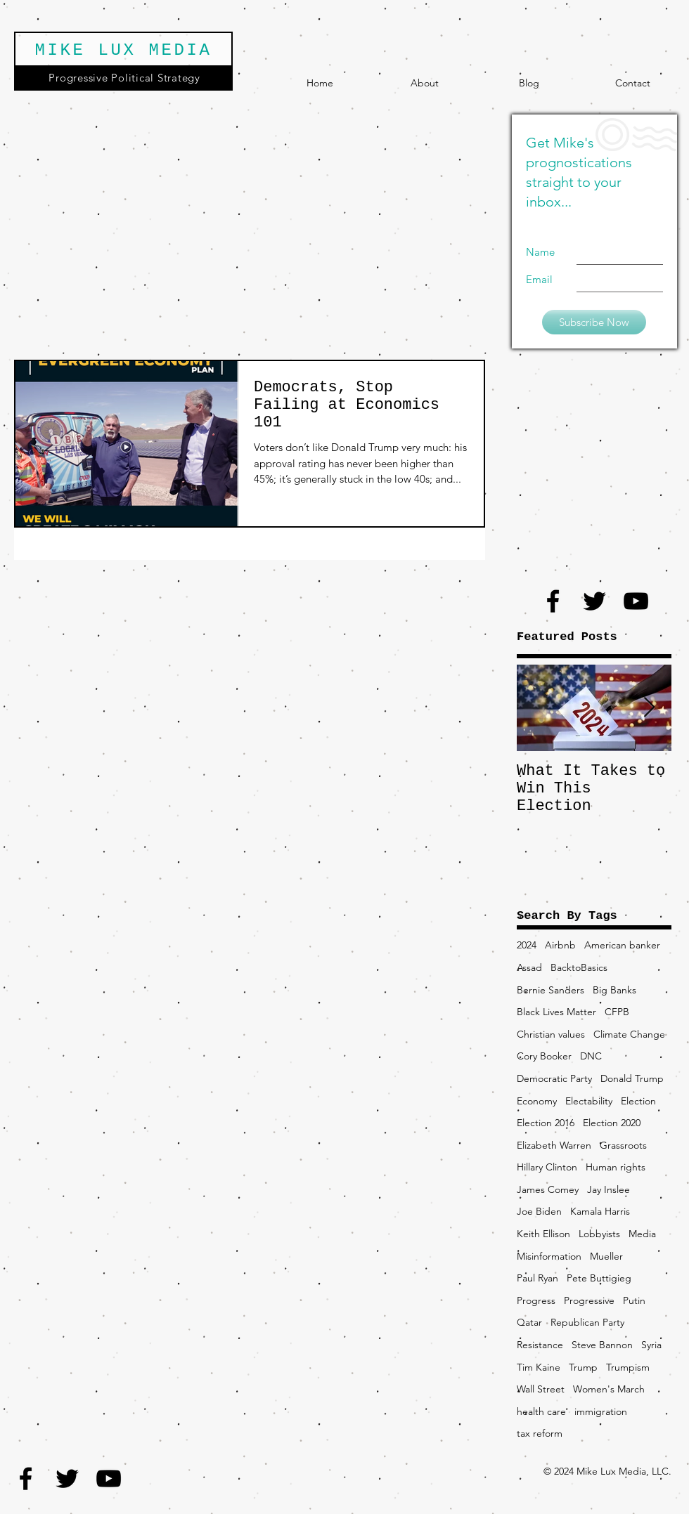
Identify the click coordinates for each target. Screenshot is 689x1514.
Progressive (589, 1300)
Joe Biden (539, 1211)
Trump (583, 1367)
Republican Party (587, 1322)
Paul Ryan (537, 1278)
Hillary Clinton (547, 1167)
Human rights (615, 1167)
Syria (651, 1344)
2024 (526, 945)
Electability (588, 1101)
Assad (529, 967)
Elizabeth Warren (554, 1145)
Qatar (529, 1322)
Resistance (540, 1344)
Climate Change (629, 1034)
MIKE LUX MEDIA (123, 50)
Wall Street (541, 1389)
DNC (591, 1056)
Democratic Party (554, 1078)
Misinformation (549, 1256)
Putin (634, 1300)
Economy (537, 1101)
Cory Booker (544, 1056)
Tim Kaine (538, 1367)
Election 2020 (611, 1122)
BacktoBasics (578, 967)
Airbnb (560, 945)
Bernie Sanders (550, 990)
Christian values (551, 1034)
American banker (622, 945)
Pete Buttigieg (599, 1278)
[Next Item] (649, 708)
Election (638, 1101)
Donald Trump (632, 1078)
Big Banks (614, 990)
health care (541, 1411)
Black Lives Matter (556, 1011)
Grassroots (623, 1145)
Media (642, 1233)
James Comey (548, 1189)
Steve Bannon (602, 1344)
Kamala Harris (600, 1211)
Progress (536, 1300)
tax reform (539, 1433)
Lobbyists (599, 1233)
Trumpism (628, 1367)
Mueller (606, 1256)
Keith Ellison (543, 1233)
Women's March (609, 1389)
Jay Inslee (608, 1189)
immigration (600, 1411)
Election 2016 (545, 1122)
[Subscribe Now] (594, 322)
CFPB (617, 1011)
